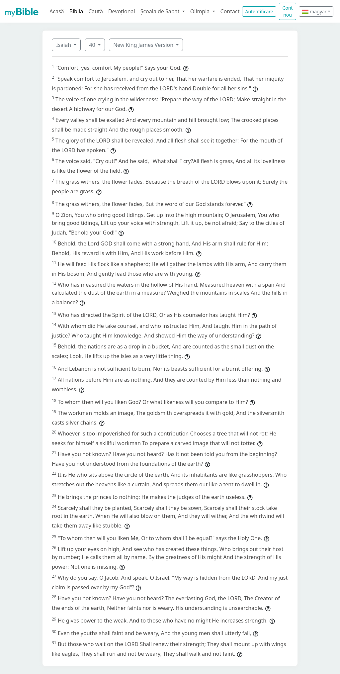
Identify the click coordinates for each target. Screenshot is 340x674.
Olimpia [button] (200, 11)
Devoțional (121, 11)
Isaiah (64, 44)
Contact (230, 11)
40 (92, 44)
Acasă (56, 11)
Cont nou (288, 11)
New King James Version (144, 44)
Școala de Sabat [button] (160, 11)
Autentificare (259, 11)
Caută (95, 11)
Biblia (76, 11)
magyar (314, 11)
